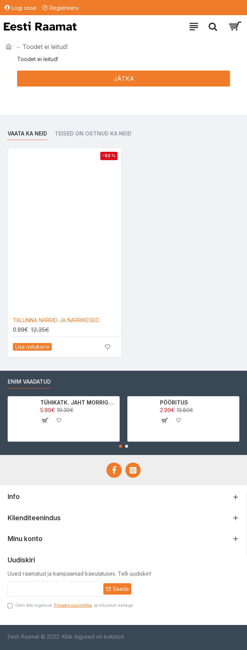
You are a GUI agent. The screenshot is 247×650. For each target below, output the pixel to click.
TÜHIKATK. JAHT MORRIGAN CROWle (78, 402)
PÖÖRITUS (174, 402)
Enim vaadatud (29, 381)
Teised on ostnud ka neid (93, 133)
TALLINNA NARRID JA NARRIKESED (56, 320)
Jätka (123, 78)
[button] (120, 446)
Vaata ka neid (27, 133)
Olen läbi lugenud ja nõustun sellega (70, 605)
